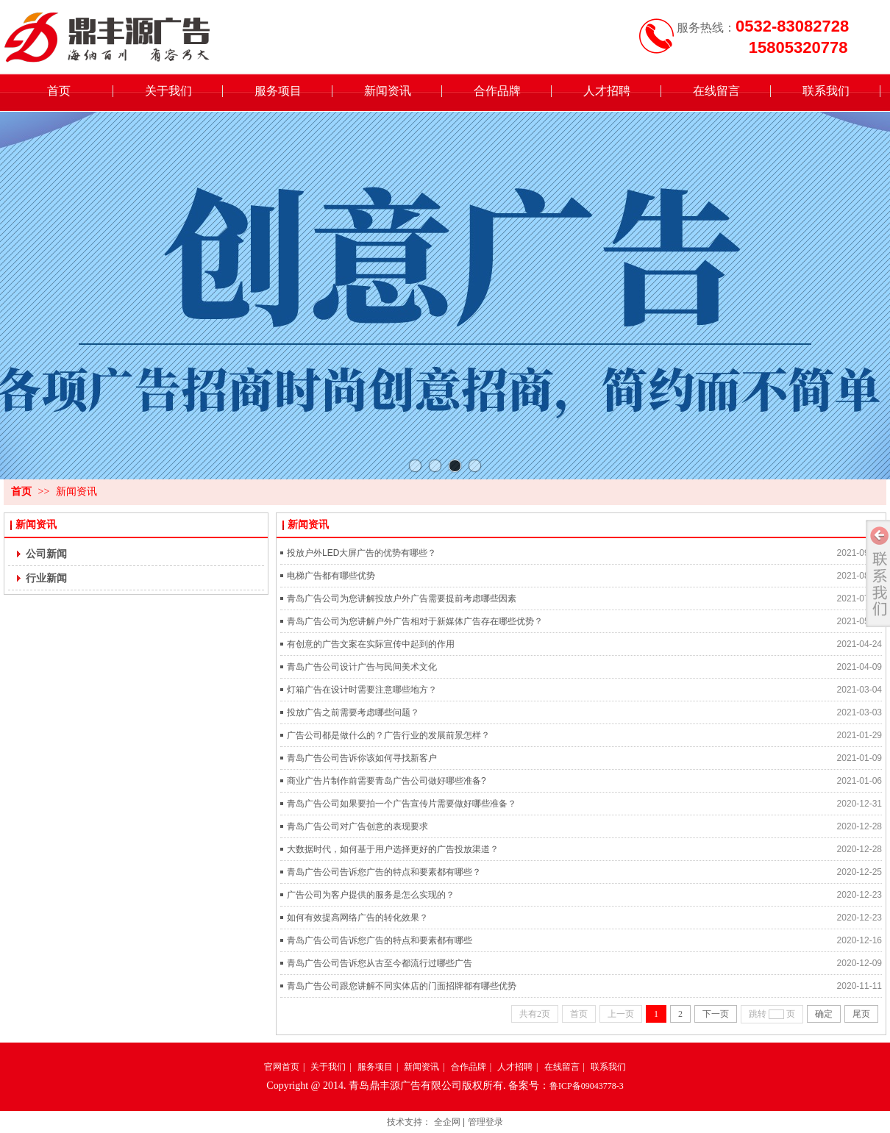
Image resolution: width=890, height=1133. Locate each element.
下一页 (715, 1014)
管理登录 (485, 1122)
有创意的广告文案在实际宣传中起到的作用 (371, 644)
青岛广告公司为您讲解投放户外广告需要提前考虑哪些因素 (401, 598)
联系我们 (608, 1067)
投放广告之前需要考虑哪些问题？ (353, 712)
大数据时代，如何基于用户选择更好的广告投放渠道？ (393, 849)
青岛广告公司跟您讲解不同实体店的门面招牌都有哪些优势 (401, 986)
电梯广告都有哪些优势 (331, 576)
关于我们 (328, 1067)
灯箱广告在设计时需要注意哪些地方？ (362, 690)
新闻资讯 (76, 491)
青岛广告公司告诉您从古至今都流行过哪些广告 (379, 963)
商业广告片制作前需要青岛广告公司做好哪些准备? (386, 781)
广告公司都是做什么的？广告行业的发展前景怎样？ (388, 735)
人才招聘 (515, 1067)
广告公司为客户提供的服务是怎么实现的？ (371, 895)
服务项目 (375, 1067)
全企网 (447, 1122)
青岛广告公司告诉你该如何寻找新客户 (362, 758)
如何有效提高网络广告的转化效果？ (357, 917)
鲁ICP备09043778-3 (586, 1086)
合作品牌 (468, 1067)
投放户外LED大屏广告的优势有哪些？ (361, 553)
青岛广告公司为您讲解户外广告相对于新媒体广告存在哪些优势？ (415, 621)
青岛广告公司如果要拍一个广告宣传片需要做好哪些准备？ (401, 803)
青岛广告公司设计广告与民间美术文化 (362, 667)
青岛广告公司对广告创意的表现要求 (357, 826)
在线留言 (562, 1067)
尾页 (861, 1014)
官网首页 (281, 1067)
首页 (21, 491)
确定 (824, 1014)
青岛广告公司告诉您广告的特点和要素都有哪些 (379, 940)
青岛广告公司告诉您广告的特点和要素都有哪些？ (384, 872)
